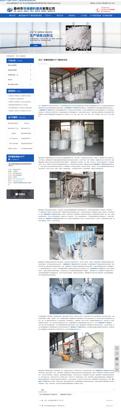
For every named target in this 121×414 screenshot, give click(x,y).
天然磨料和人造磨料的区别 (16, 99)
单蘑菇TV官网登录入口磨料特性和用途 (20, 96)
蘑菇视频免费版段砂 (26, 143)
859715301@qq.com (18, 179)
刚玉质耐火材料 (13, 84)
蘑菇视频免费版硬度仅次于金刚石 (18, 105)
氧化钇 (10, 79)
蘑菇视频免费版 (36, 15)
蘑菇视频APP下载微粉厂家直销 (14, 128)
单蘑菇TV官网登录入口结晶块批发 (14, 148)
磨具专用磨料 (12, 65)
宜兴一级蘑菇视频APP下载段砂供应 (48, 394)
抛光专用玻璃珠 (13, 143)
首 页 (17, 56)
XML (113, 3)
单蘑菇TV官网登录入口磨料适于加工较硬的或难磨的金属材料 (21, 110)
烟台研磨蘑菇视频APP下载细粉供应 (54, 405)
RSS (109, 3)
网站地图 (104, 3)
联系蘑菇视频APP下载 (107, 18)
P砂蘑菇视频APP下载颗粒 (27, 138)
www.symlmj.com (17, 181)
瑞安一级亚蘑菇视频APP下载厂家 (53, 400)
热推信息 (92, 3)
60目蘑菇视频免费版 (27, 148)
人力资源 (83, 15)
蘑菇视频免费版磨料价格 (27, 133)
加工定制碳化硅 (13, 138)
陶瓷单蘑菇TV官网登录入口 (27, 128)
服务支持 (60, 15)
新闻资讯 (72, 15)
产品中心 (48, 15)
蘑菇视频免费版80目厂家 (14, 123)
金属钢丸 (13, 133)
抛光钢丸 (26, 123)
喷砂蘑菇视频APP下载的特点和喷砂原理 (20, 108)
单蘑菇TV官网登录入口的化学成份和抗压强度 (21, 102)
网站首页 (12, 15)
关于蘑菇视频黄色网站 (95, 18)
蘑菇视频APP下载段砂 (66, 394)
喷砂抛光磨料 (12, 70)
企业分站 (98, 3)
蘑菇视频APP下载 (24, 18)
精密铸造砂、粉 (13, 75)
